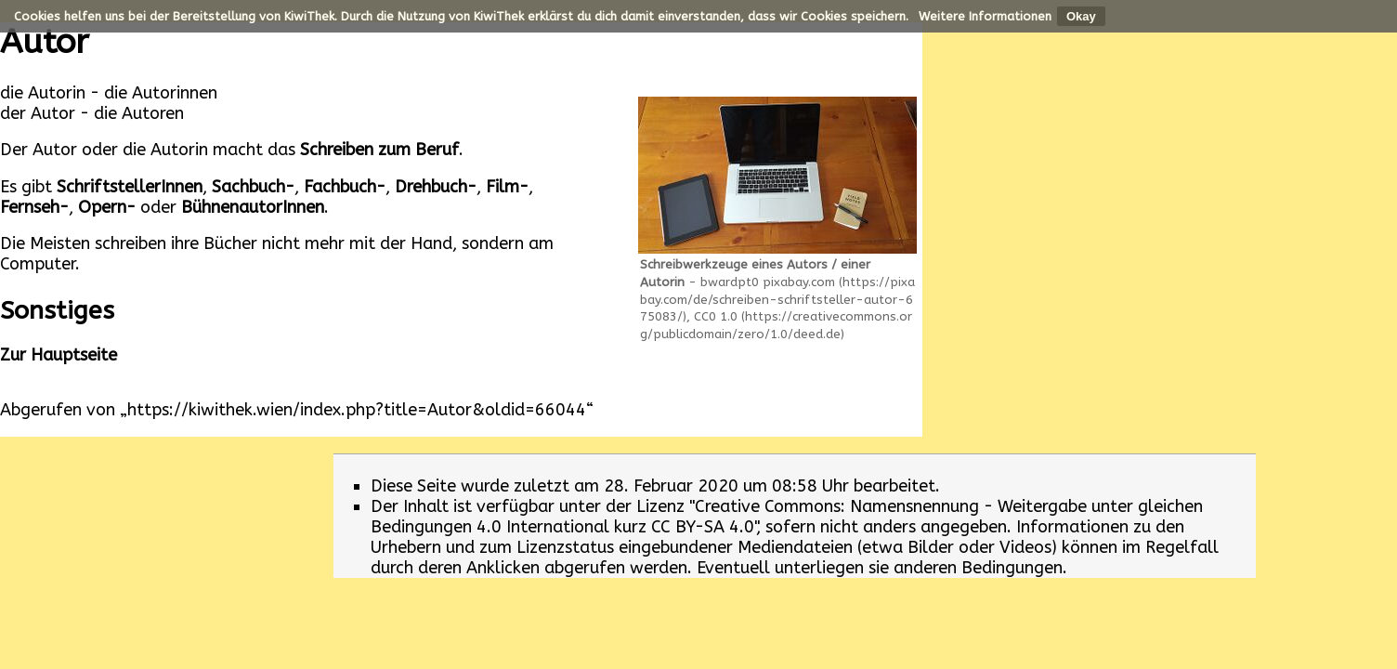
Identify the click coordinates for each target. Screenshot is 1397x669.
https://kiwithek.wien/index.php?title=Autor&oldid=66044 (356, 410)
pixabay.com (799, 282)
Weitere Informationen (985, 16)
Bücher (230, 243)
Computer (37, 264)
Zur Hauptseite (58, 355)
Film (502, 187)
